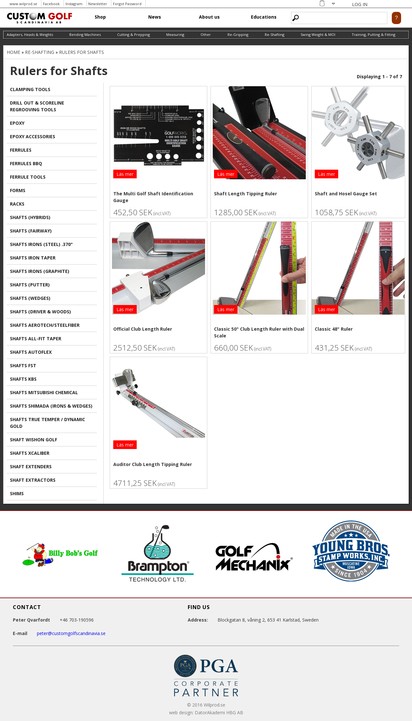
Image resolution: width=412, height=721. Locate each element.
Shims (17, 493)
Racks (17, 204)
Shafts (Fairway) (31, 231)
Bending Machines (85, 34)
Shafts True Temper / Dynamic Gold (47, 422)
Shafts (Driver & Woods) (40, 312)
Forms (17, 190)
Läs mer (124, 174)
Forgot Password (127, 3)
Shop (100, 17)
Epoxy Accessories (32, 136)
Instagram (73, 3)
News (154, 17)
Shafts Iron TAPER (33, 258)
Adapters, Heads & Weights (30, 34)
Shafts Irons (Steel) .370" (41, 244)
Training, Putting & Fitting (373, 34)
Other (206, 34)
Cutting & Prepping (133, 34)
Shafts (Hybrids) (30, 217)
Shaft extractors (33, 480)
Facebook (51, 3)
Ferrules (20, 150)
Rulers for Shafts (81, 52)
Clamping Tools (30, 89)
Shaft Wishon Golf (33, 440)
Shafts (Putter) (30, 285)
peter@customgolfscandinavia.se (71, 633)
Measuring (175, 34)
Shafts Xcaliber (29, 453)
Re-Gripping (237, 34)
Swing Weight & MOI (318, 34)
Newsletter (97, 3)
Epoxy (17, 123)
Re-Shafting (274, 34)
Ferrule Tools (28, 177)
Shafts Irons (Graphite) (39, 271)
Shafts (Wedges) (30, 298)
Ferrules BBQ (26, 163)
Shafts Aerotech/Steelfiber (45, 325)
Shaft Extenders (31, 466)
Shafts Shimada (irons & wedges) (51, 406)
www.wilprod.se (23, 3)
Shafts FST (23, 365)
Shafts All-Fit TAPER (35, 338)
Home (13, 52)
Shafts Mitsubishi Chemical (44, 392)
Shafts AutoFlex (31, 352)
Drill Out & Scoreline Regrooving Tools (37, 106)
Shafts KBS (23, 379)
